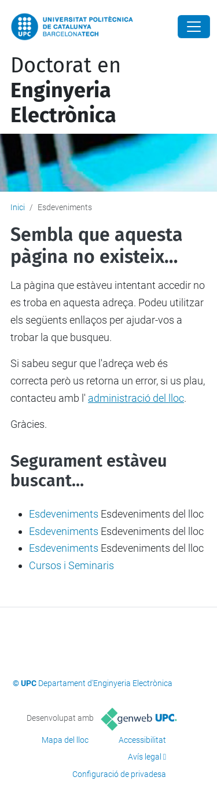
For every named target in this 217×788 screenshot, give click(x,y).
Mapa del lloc (65, 740)
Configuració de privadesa (119, 774)
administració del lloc (136, 398)
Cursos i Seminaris (71, 565)
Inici (17, 207)
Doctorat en (65, 90)
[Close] (194, 26)
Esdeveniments (63, 514)
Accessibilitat (142, 740)
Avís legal (144, 756)
